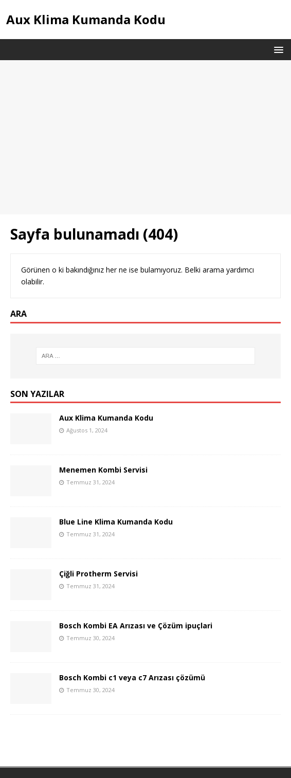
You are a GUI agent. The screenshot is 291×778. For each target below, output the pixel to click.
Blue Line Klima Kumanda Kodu (116, 522)
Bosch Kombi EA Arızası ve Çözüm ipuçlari (135, 625)
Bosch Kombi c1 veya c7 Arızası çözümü (132, 677)
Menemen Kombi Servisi (103, 470)
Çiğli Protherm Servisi (98, 573)
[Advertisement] (145, 137)
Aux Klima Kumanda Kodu (106, 418)
